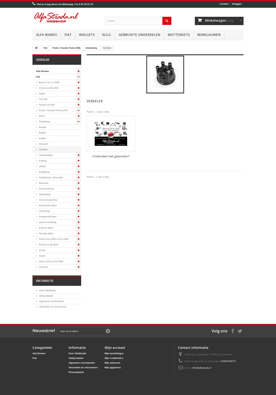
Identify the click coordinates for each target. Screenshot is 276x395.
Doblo (41, 93)
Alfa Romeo (46, 34)
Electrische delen (47, 205)
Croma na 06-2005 (48, 88)
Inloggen (237, 4)
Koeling (42, 160)
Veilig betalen (45, 295)
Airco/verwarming (47, 199)
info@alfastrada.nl (201, 367)
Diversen (43, 144)
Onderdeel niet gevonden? (111, 156)
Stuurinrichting (46, 188)
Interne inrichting (47, 222)
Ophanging (44, 194)
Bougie (42, 127)
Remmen (43, 183)
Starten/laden (45, 155)
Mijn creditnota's (114, 358)
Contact (224, 4)
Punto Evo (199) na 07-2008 (53, 239)
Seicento (43, 267)
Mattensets (179, 34)
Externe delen (45, 227)
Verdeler (43, 149)
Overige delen (46, 233)
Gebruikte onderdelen (139, 34)
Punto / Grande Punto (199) (53, 110)
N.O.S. (106, 34)
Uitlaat (41, 166)
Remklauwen (209, 34)
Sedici (41, 255)
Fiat (68, 34)
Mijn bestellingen (114, 353)
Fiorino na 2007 (46, 104)
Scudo (41, 250)
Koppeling (43, 172)
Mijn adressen (112, 362)
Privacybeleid (76, 372)
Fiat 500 (42, 99)
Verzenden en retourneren (52, 306)
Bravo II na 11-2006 (49, 82)
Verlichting (44, 211)
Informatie (44, 281)
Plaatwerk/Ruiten (47, 216)
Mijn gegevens (113, 367)
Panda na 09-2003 (48, 244)
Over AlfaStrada (47, 290)
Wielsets (87, 34)
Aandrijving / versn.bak (50, 177)
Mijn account (115, 347)
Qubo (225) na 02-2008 (50, 261)
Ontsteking (44, 121)
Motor (41, 116)
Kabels (42, 138)
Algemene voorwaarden (51, 301)
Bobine (42, 132)
